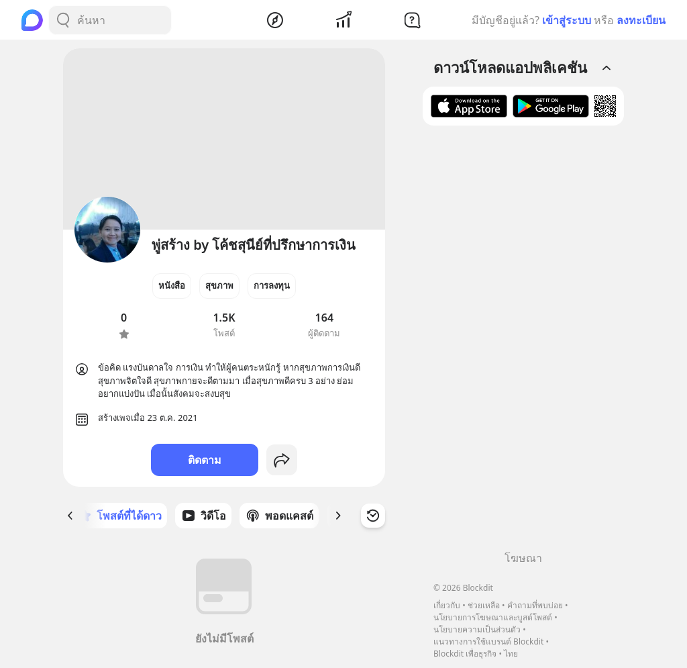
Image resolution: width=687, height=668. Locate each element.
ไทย (511, 653)
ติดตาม (204, 459)
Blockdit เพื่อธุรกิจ (464, 653)
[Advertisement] (523, 343)
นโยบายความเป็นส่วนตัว (477, 629)
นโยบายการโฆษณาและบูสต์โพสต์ (492, 617)
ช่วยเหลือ (484, 605)
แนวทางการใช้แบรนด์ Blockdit (488, 641)
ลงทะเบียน (641, 20)
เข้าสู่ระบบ (566, 20)
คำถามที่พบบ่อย (535, 605)
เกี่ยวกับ (446, 605)
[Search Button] (63, 20)
